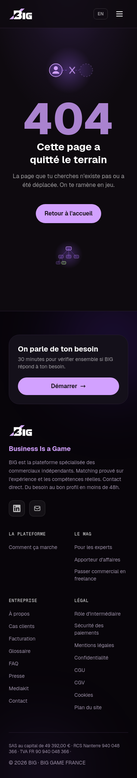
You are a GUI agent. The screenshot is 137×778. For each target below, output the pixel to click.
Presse (17, 676)
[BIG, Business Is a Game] (21, 14)
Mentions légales (94, 645)
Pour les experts (94, 547)
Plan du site (88, 707)
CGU (80, 670)
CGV (80, 682)
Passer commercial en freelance (100, 575)
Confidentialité (92, 657)
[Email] (37, 508)
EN (101, 14)
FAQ (13, 663)
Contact (18, 701)
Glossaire (20, 651)
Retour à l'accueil (69, 213)
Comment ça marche (33, 547)
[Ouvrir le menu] (120, 14)
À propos (19, 613)
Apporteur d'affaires (98, 559)
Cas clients (22, 626)
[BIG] (21, 430)
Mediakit (19, 688)
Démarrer (68, 386)
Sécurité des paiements (89, 629)
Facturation (22, 638)
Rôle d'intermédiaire (98, 613)
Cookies (84, 695)
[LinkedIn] (17, 508)
